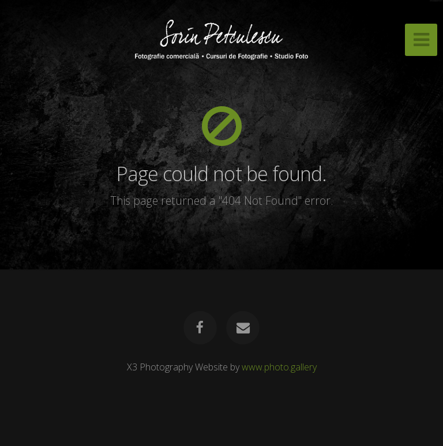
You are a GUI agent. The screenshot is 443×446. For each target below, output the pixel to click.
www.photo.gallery (279, 367)
